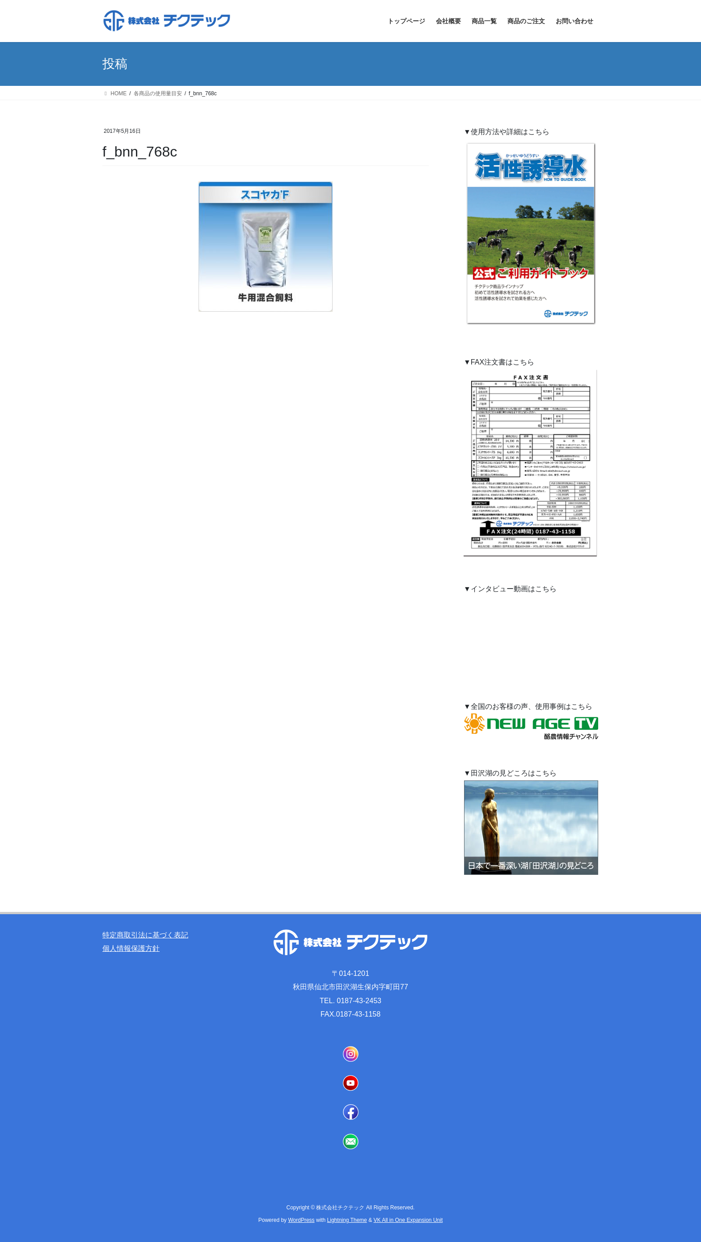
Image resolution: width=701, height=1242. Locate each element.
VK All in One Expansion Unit (408, 1220)
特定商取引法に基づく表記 (145, 935)
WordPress (301, 1220)
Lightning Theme (347, 1220)
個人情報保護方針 (131, 948)
